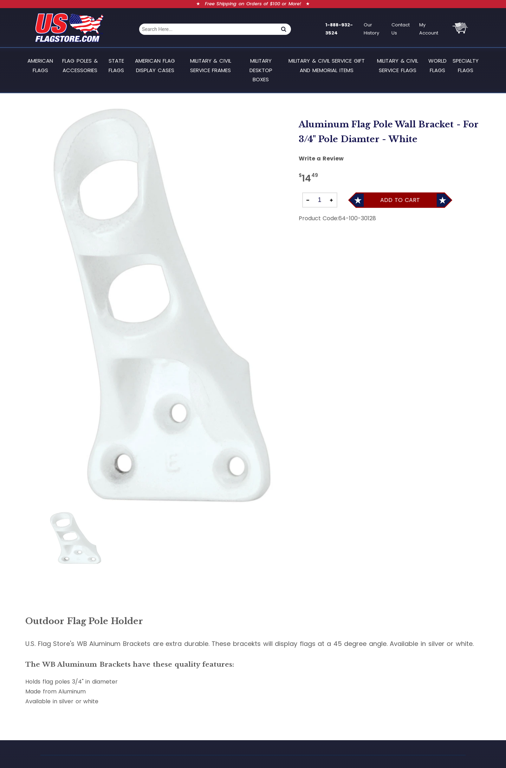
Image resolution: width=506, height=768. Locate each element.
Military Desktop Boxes (260, 70)
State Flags (116, 65)
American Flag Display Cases (155, 65)
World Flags (437, 65)
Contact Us (400, 28)
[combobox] (208, 29)
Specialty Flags (466, 65)
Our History (371, 28)
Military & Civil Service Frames (210, 65)
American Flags (40, 65)
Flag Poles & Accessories (79, 65)
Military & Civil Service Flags (397, 65)
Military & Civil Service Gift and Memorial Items (326, 65)
